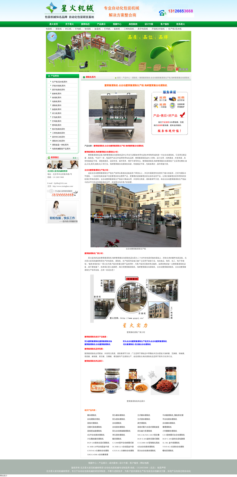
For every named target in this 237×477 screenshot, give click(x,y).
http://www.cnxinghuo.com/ (63, 186)
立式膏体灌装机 (143, 415)
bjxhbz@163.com (60, 183)
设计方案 (149, 24)
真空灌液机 (141, 423)
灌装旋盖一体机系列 (60, 145)
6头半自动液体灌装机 (95, 435)
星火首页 (53, 24)
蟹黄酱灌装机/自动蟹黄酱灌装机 (97, 344)
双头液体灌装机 (118, 419)
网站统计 (3, 476)
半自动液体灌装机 (169, 419)
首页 (119, 78)
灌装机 (58, 29)
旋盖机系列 (56, 109)
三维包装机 (129, 29)
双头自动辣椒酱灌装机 (121, 431)
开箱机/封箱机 (158, 29)
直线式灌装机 (92, 423)
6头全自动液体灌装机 (146, 447)
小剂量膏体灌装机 (169, 431)
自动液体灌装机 (118, 427)
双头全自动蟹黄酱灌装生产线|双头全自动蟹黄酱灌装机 (145, 341)
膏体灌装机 (91, 415)
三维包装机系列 (58, 133)
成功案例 (113, 463)
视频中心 (117, 24)
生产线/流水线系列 (59, 82)
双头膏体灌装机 (118, 415)
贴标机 (117, 29)
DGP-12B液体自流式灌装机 (98, 443)
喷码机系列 (56, 125)
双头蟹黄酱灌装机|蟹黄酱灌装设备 (98, 341)
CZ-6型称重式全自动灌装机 (173, 435)
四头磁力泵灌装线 (144, 431)
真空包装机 (143, 29)
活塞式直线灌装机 (94, 427)
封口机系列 (56, 113)
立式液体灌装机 (143, 419)
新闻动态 (85, 24)
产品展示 (101, 24)
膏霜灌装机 (167, 427)
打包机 (78, 29)
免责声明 (161, 468)
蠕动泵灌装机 (167, 451)
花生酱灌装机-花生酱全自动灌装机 (137, 344)
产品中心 (126, 78)
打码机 (107, 29)
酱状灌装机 (116, 439)
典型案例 (133, 24)
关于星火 (69, 24)
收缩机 (88, 29)
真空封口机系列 (58, 137)
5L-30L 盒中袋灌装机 (170, 443)
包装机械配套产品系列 (61, 149)
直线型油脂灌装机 (94, 431)
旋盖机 (97, 29)
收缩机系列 (56, 97)
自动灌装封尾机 (93, 419)
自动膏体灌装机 (168, 423)
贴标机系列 (56, 94)
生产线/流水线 (175, 29)
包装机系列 (56, 101)
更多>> (75, 158)
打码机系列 (56, 121)
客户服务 (165, 24)
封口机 (68, 29)
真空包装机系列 (58, 90)
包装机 (49, 29)
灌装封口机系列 (58, 141)
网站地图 (144, 463)
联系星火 (180, 24)
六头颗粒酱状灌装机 (95, 439)
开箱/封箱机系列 (58, 86)
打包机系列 (56, 117)
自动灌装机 (116, 423)
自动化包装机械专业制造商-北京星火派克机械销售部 (69, 10)
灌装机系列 (56, 105)
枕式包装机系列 (58, 129)
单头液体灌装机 (118, 435)
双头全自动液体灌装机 (146, 451)
